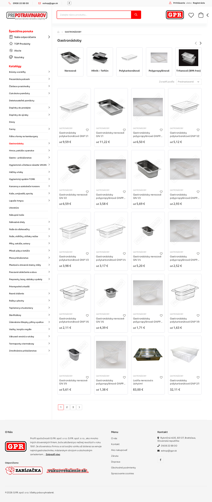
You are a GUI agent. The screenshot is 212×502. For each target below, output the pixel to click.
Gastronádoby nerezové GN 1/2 (73, 196)
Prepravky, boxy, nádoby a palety (28, 279)
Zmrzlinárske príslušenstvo (28, 350)
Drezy (12, 122)
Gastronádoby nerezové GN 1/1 (110, 134)
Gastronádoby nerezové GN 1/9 (73, 382)
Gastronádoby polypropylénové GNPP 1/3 (183, 196)
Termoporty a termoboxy (28, 343)
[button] (201, 16)
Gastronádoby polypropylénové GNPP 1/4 (183, 258)
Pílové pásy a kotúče (28, 250)
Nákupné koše (16, 215)
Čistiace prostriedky (28, 86)
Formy (28, 129)
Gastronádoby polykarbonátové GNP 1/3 (74, 258)
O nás (114, 438)
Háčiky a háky (28, 172)
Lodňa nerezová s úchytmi (143, 382)
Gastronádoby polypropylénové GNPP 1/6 (147, 320)
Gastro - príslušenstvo (28, 157)
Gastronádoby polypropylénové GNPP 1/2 (110, 196)
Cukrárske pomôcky (28, 93)
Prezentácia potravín (28, 79)
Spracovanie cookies (122, 473)
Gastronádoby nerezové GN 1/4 (147, 258)
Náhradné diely (28, 222)
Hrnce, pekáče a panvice (28, 150)
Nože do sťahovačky (28, 229)
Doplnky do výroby (28, 114)
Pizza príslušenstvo (28, 257)
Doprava (115, 461)
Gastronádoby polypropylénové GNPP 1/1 (147, 134)
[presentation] (196, 43)
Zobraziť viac (53, 454)
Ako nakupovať (119, 450)
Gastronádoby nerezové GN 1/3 (147, 196)
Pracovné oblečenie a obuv (28, 272)
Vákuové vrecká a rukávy (28, 336)
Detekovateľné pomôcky (21, 100)
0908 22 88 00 (21, 3)
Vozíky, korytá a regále (28, 329)
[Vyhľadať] (136, 15)
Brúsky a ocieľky (28, 72)
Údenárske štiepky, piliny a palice (28, 322)
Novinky (16, 57)
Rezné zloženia (28, 293)
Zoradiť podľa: (166, 81)
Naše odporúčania (28, 37)
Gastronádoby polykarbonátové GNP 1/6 (74, 320)
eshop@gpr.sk (50, 3)
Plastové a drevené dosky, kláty (28, 265)
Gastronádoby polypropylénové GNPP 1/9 (110, 382)
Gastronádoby (28, 143)
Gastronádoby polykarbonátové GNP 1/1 (73, 134)
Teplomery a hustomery (28, 308)
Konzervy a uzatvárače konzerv (28, 186)
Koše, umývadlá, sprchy (28, 193)
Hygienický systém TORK (28, 179)
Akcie (15, 51)
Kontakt (115, 444)
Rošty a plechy (28, 300)
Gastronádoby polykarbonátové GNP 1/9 (185, 320)
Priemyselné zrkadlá (19, 286)
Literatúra (14, 208)
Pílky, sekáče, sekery (28, 243)
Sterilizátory (28, 315)
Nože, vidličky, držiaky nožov (28, 236)
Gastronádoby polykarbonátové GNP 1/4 (111, 258)
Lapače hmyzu (28, 200)
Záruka (114, 456)
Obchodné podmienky (123, 467)
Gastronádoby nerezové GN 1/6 (110, 320)
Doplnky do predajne (28, 107)
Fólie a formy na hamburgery (23, 136)
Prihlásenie (179, 3)
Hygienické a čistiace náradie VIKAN (28, 165)
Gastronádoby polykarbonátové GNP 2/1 (185, 382)
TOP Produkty (19, 44)
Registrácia (199, 3)
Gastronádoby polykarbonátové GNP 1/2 (185, 134)
